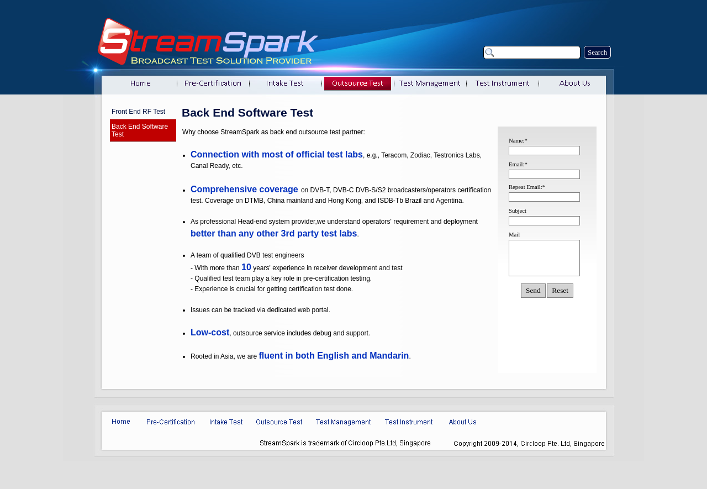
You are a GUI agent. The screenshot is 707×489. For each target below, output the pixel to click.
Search (597, 52)
